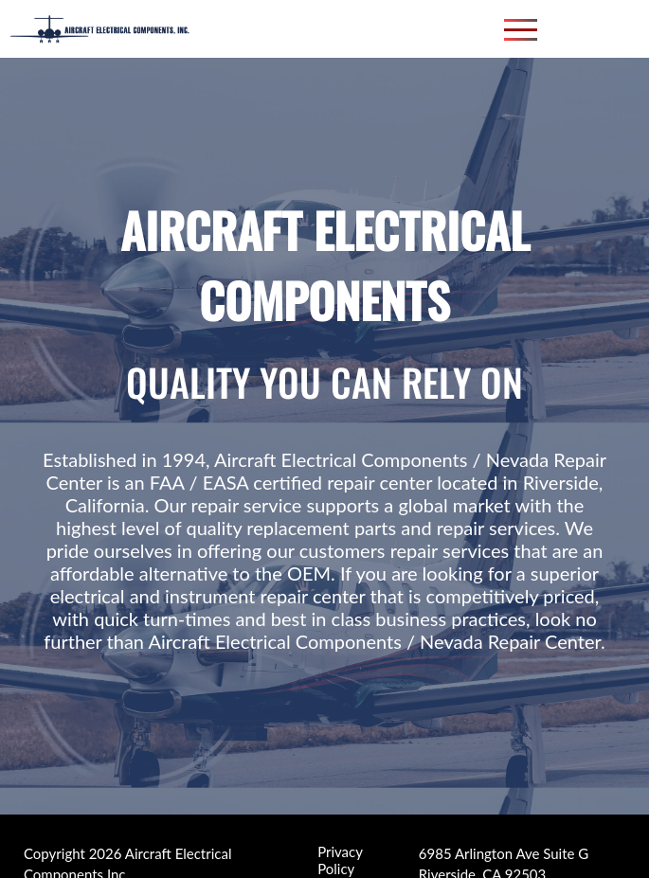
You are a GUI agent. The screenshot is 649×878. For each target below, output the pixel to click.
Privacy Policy (339, 852)
